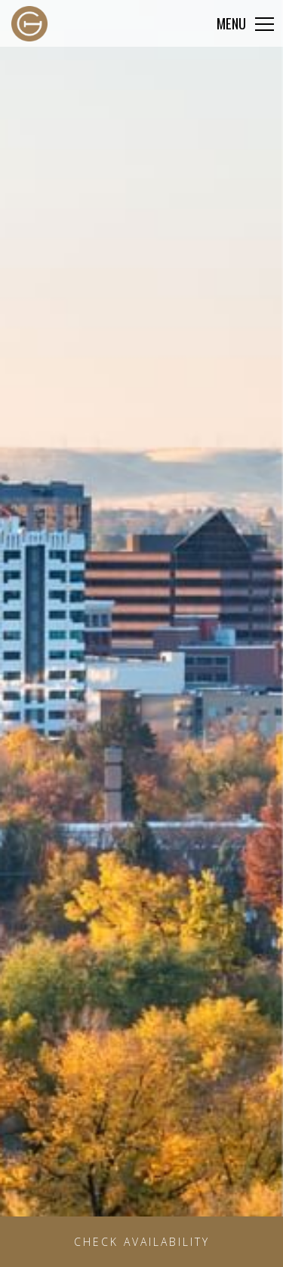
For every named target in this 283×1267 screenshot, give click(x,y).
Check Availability (179, 1237)
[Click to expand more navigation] (245, 23)
